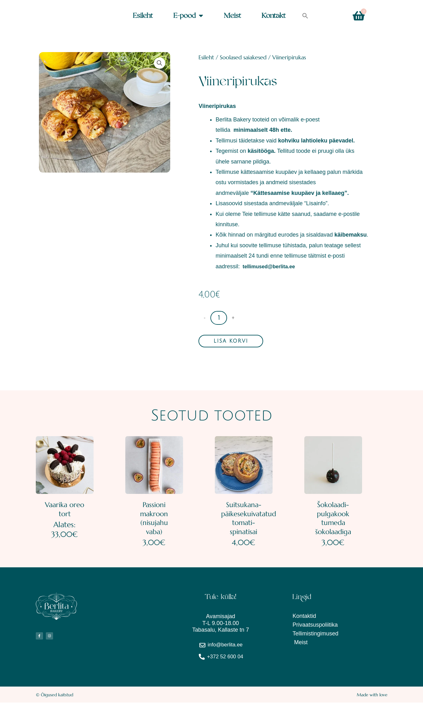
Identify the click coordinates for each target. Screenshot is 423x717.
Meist (232, 16)
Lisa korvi (231, 341)
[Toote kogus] (218, 318)
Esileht (143, 16)
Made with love (372, 709)
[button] (305, 16)
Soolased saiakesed (243, 57)
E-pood (188, 16)
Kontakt (273, 16)
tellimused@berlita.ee (272, 266)
